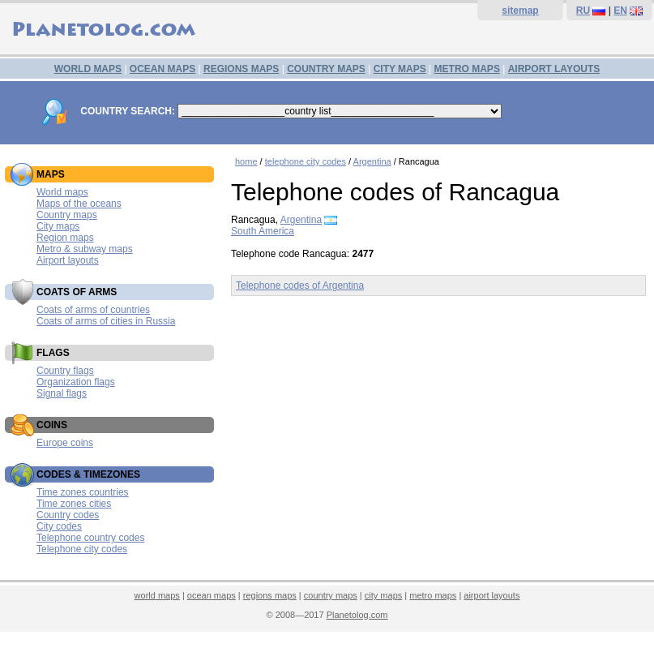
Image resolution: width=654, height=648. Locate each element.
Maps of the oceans (79, 203)
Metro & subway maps (84, 249)
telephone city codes (305, 161)
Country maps (66, 215)
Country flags (65, 370)
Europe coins (64, 442)
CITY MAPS (400, 69)
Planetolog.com (357, 615)
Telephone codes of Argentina (300, 285)
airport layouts (491, 595)
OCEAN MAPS (162, 69)
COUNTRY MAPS (326, 69)
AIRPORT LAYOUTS (554, 69)
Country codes (67, 515)
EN (620, 10)
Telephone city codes (81, 549)
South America (262, 231)
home (246, 161)
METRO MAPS (467, 69)
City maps (57, 226)
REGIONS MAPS (241, 69)
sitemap (520, 10)
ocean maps (211, 595)
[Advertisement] (438, 429)
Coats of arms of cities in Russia (105, 321)
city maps (383, 595)
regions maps (270, 595)
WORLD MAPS (88, 69)
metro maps (432, 595)
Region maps (65, 237)
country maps (330, 595)
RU (583, 10)
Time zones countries (82, 492)
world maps (157, 595)
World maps (62, 192)
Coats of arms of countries (93, 309)
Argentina (372, 161)
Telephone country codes (90, 537)
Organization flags (75, 382)
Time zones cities (73, 503)
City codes (59, 526)
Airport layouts (67, 260)
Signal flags (61, 393)
